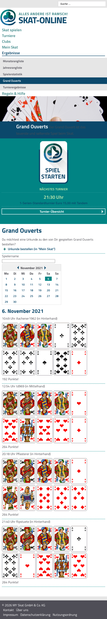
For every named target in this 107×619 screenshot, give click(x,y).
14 (56, 284)
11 (31, 284)
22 (6, 296)
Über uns (22, 610)
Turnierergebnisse (14, 87)
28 (56, 296)
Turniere (8, 35)
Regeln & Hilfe (13, 93)
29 (6, 302)
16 (14, 290)
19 (39, 290)
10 (23, 284)
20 (48, 290)
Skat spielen (12, 30)
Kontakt (8, 610)
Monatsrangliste (13, 61)
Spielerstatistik (12, 74)
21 (56, 290)
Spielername (10, 256)
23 (14, 296)
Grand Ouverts (12, 80)
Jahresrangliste (12, 67)
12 (39, 284)
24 (23, 296)
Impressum (10, 614)
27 (48, 296)
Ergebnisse (11, 53)
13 (48, 284)
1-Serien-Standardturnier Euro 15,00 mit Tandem (53, 203)
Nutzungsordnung (65, 614)
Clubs (6, 41)
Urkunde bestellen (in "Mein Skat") (31, 249)
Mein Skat (10, 47)
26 (39, 296)
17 (23, 290)
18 (31, 290)
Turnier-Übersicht (52, 211)
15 (6, 290)
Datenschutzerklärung (35, 614)
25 (31, 296)
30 (14, 302)
